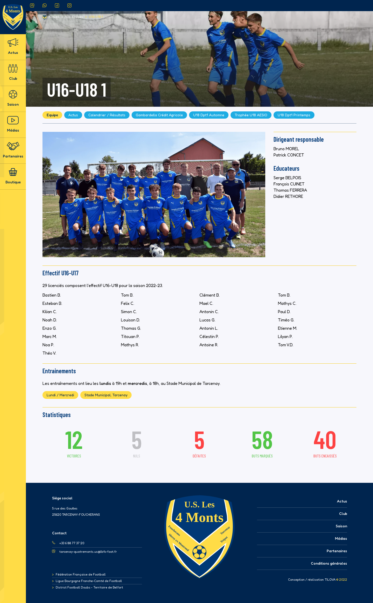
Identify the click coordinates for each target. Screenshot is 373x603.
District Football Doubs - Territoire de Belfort (89, 587)
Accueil (54, 17)
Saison (13, 98)
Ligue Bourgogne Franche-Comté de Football (89, 581)
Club (13, 72)
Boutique (13, 176)
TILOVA (330, 579)
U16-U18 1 (96, 17)
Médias (13, 124)
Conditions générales (329, 563)
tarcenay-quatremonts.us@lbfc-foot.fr (88, 552)
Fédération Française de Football (81, 574)
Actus (13, 46)
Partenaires (13, 150)
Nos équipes (74, 17)
